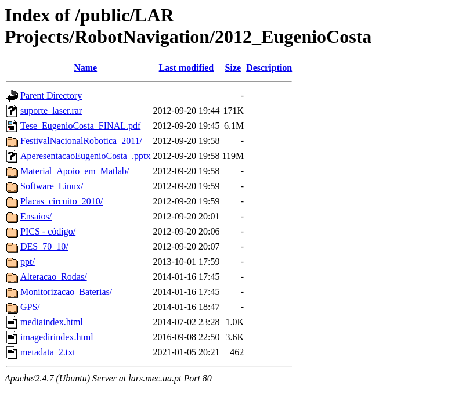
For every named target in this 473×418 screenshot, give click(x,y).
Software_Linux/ (51, 186)
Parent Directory (51, 95)
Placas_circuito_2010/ (61, 201)
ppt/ (27, 261)
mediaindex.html (51, 322)
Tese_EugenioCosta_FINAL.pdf (80, 126)
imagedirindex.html (56, 337)
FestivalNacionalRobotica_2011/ (81, 141)
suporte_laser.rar (51, 111)
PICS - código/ (47, 231)
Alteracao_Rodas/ (53, 277)
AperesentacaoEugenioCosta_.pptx (85, 156)
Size (233, 68)
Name (85, 68)
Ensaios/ (36, 216)
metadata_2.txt (47, 352)
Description (269, 68)
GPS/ (30, 307)
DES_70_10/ (44, 246)
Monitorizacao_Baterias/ (66, 292)
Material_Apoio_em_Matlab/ (74, 171)
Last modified (186, 68)
